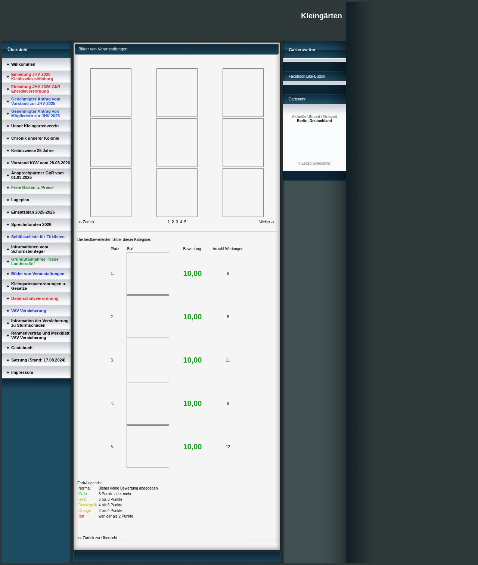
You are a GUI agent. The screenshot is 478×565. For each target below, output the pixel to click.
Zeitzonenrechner (315, 163)
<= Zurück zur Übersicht (97, 538)
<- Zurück (86, 222)
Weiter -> (267, 222)
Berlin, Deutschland (314, 119)
